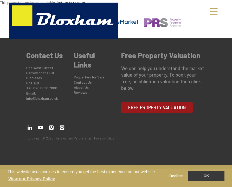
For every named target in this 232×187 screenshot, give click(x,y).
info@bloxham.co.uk (42, 98)
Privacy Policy (104, 138)
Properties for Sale (89, 77)
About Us (81, 87)
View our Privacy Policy (31, 179)
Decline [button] (176, 176)
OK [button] (206, 176)
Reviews (80, 92)
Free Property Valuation (157, 107)
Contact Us (83, 82)
